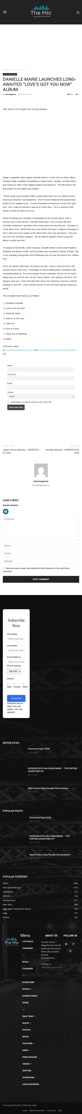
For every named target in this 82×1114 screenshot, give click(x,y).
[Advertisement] (41, 45)
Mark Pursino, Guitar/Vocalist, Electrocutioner (48, 788)
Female (17, 685)
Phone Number (14, 666)
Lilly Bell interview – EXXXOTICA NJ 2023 (62, 451)
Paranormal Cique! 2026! (39, 749)
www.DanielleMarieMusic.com (19, 350)
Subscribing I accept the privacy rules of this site (29, 402)
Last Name (12, 645)
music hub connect (17, 70)
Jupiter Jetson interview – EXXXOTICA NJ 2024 (21, 451)
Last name (11, 374)
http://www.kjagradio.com (41, 485)
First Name (12, 634)
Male (9, 685)
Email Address (14, 657)
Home (5, 70)
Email (9, 383)
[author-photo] (41, 477)
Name (9, 365)
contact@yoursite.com (51, 967)
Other (25, 685)
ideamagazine (10, 94)
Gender (10, 392)
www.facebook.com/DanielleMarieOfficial (57, 350)
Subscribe (16, 698)
